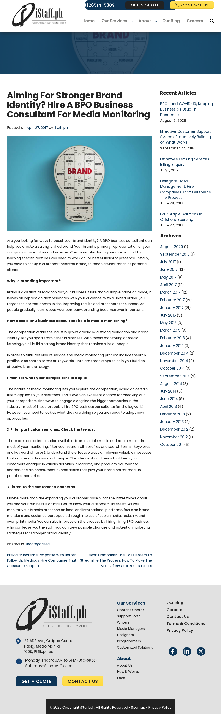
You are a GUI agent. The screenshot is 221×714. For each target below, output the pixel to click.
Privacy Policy (180, 629)
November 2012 (173, 415)
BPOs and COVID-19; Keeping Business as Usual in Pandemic (185, 106)
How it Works (128, 670)
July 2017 (167, 247)
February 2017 (172, 283)
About (145, 21)
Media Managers (131, 627)
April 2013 (168, 386)
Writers (123, 621)
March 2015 (169, 313)
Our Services (116, 21)
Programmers (129, 639)
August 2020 (170, 232)
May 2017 (167, 261)
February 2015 (172, 320)
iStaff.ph (59, 127)
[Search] (212, 21)
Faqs (121, 676)
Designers (125, 633)
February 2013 (172, 393)
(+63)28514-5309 (95, 5)
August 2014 (170, 364)
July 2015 (167, 298)
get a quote (145, 5)
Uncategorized (35, 543)
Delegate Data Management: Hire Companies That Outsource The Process (185, 179)
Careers (192, 21)
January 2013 (171, 401)
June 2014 (168, 379)
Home (92, 21)
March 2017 (169, 276)
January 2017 (171, 291)
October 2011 (171, 423)
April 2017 (168, 269)
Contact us (192, 5)
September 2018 (174, 239)
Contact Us (178, 615)
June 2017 (168, 254)
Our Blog (169, 21)
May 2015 (167, 305)
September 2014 (174, 357)
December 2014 (173, 335)
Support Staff (128, 614)
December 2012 (173, 408)
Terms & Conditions (186, 622)
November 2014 (173, 342)
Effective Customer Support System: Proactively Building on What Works (186, 130)
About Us (124, 664)
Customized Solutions (135, 646)
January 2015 (171, 327)
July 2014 (167, 371)
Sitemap (138, 705)
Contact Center (130, 608)
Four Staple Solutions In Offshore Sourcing (179, 203)
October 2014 (171, 349)
